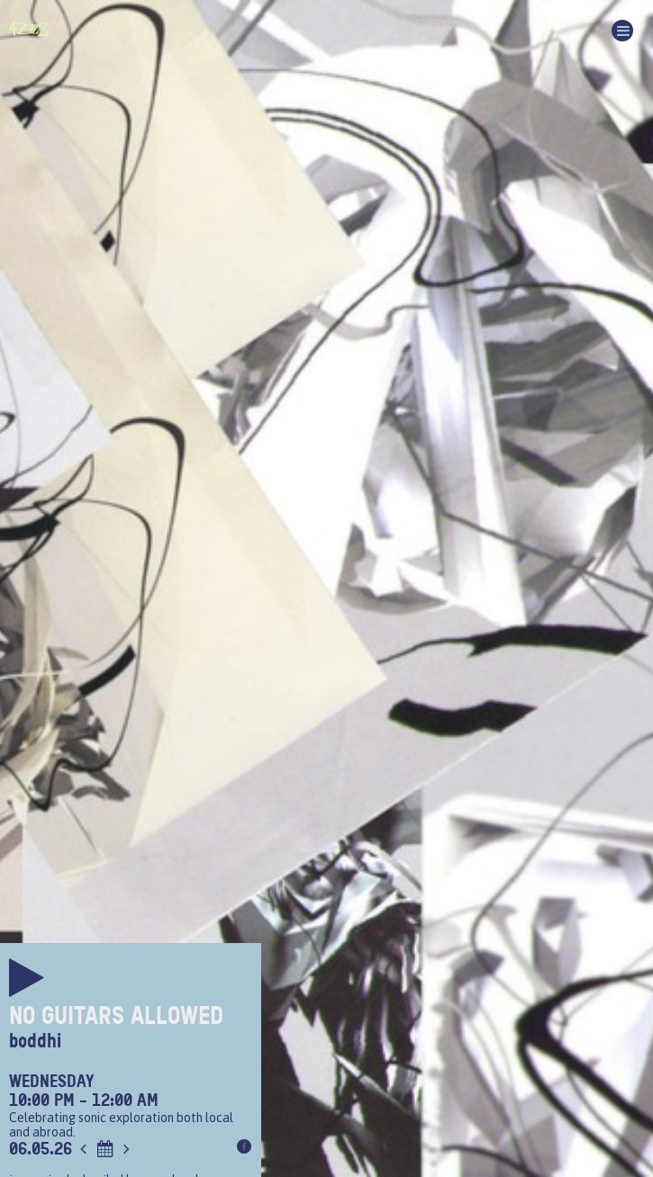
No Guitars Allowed (116, 1016)
